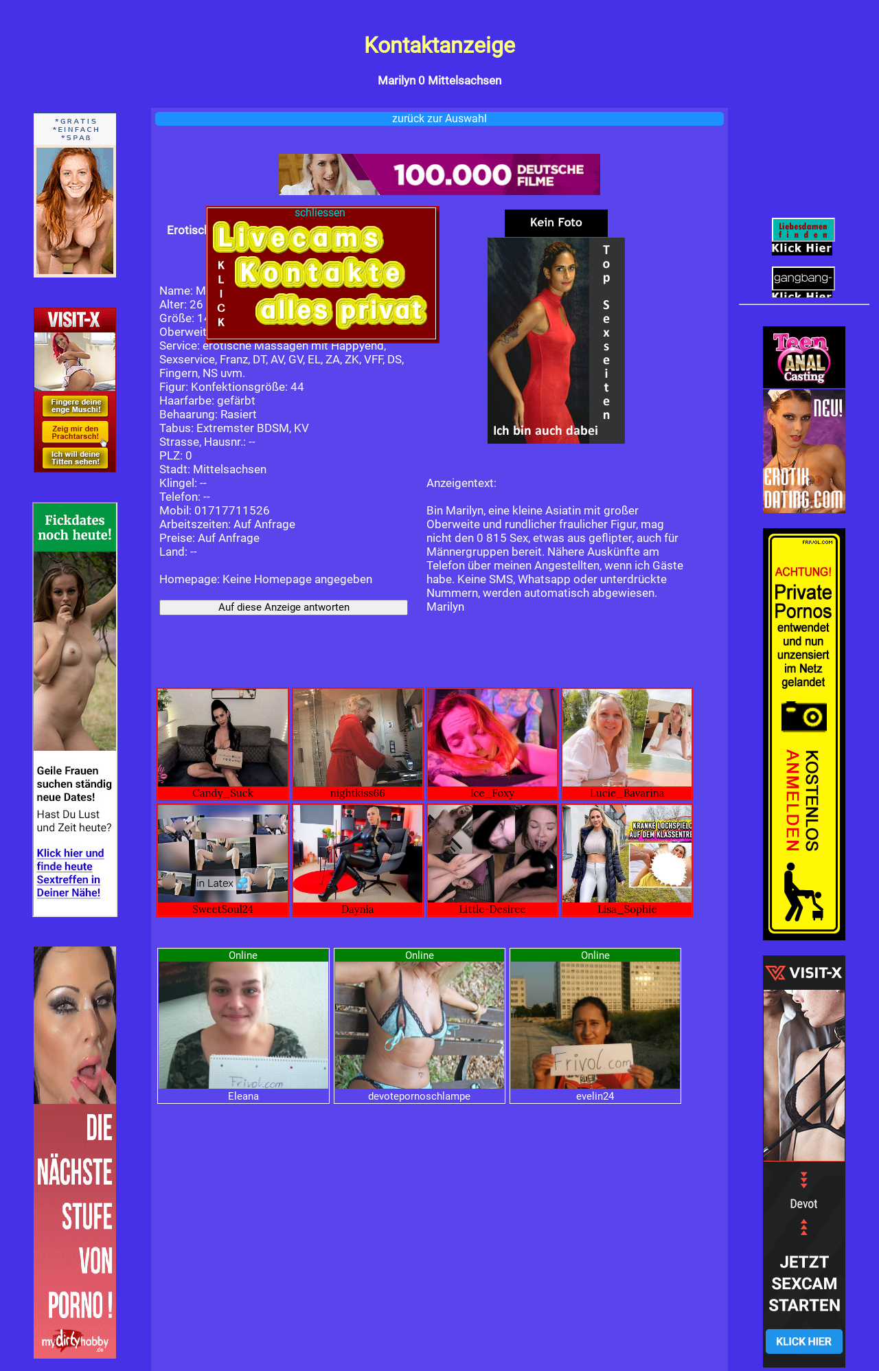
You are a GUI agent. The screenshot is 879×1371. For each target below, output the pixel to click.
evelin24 (595, 1096)
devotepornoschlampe (419, 1096)
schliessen (321, 213)
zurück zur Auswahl (439, 119)
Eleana (243, 1096)
